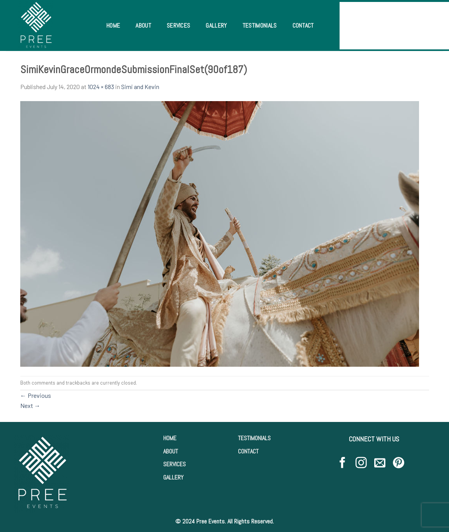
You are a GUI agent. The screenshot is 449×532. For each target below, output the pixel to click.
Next (30, 405)
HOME (169, 438)
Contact (303, 25)
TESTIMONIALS (254, 438)
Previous (35, 395)
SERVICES (174, 464)
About (143, 25)
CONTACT (248, 451)
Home (113, 25)
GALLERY (173, 477)
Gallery (216, 25)
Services (178, 25)
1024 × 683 (101, 86)
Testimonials (260, 25)
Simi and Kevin (140, 86)
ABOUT (170, 451)
